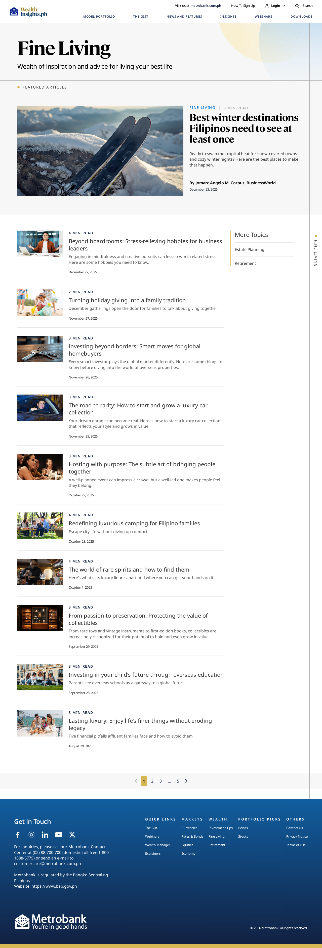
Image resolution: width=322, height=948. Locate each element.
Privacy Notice (297, 836)
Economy (188, 853)
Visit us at (198, 5)
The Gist (151, 828)
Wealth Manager (157, 845)
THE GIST (140, 16)
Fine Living (217, 836)
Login (275, 5)
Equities (187, 845)
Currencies (189, 828)
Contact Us (294, 828)
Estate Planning (249, 249)
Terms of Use (296, 845)
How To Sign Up (243, 5)
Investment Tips (221, 828)
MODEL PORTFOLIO (99, 16)
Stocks (243, 836)
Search (304, 5)
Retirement (245, 263)
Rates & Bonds (192, 836)
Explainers (152, 853)
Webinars (152, 836)
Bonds (243, 828)
